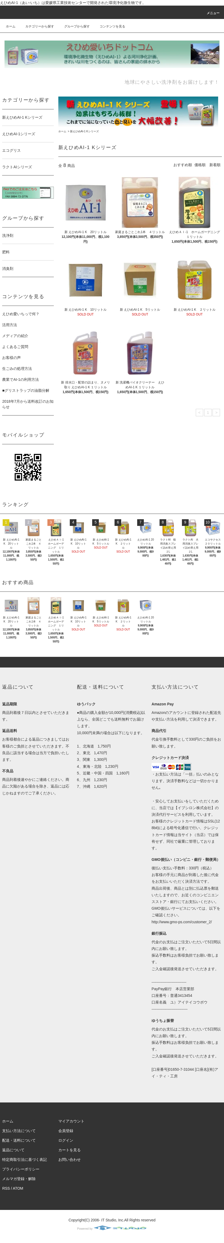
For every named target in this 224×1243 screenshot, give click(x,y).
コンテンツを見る (109, 26)
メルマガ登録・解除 (19, 1179)
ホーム (10, 26)
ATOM (18, 1188)
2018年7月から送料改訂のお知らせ (28, 404)
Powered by (112, 1228)
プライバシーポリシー (20, 1169)
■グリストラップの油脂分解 (25, 390)
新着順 (215, 165)
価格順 (200, 165)
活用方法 (9, 325)
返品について (13, 1150)
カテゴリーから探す (36, 26)
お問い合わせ (69, 1159)
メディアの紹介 (15, 336)
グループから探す (74, 26)
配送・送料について (19, 1140)
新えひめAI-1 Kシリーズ (84, 131)
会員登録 (65, 1131)
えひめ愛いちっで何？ (20, 314)
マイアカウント (71, 1121)
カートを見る (69, 1150)
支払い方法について (19, 1131)
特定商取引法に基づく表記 (24, 1159)
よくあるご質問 (15, 347)
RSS (6, 1188)
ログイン (65, 1140)
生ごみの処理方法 (17, 368)
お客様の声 (11, 357)
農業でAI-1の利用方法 (20, 379)
